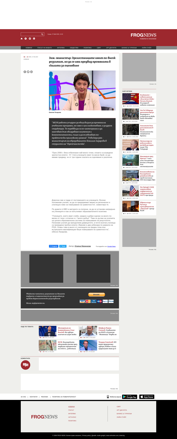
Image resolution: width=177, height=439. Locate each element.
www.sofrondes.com (112, 435)
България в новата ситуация (147, 100)
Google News (111, 246)
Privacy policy (86, 435)
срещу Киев (147, 206)
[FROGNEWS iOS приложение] (147, 396)
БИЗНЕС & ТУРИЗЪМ (129, 48)
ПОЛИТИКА (88, 48)
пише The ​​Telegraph (147, 145)
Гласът (71, 410)
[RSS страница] (34, 39)
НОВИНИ (29, 48)
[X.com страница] (30, 39)
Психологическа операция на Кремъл (146, 131)
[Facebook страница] (26, 39)
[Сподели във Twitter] (28, 72)
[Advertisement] (84, 179)
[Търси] (42, 34)
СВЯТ (99, 48)
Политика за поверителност (64, 397)
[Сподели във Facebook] (25, 72)
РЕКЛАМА (44, 397)
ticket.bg (122, 435)
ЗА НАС (23, 397)
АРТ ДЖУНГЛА (111, 48)
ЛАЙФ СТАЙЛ (146, 48)
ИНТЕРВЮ (61, 48)
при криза (147, 191)
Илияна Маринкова (83, 246)
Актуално (72, 417)
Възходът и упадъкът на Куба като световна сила (147, 115)
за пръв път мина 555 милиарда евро (147, 176)
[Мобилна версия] (114, 396)
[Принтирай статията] (31, 72)
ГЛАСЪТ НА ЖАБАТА (44, 48)
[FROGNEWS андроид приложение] (129, 396)
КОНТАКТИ (33, 397)
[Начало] (22, 39)
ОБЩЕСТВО (74, 48)
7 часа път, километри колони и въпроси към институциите (147, 161)
